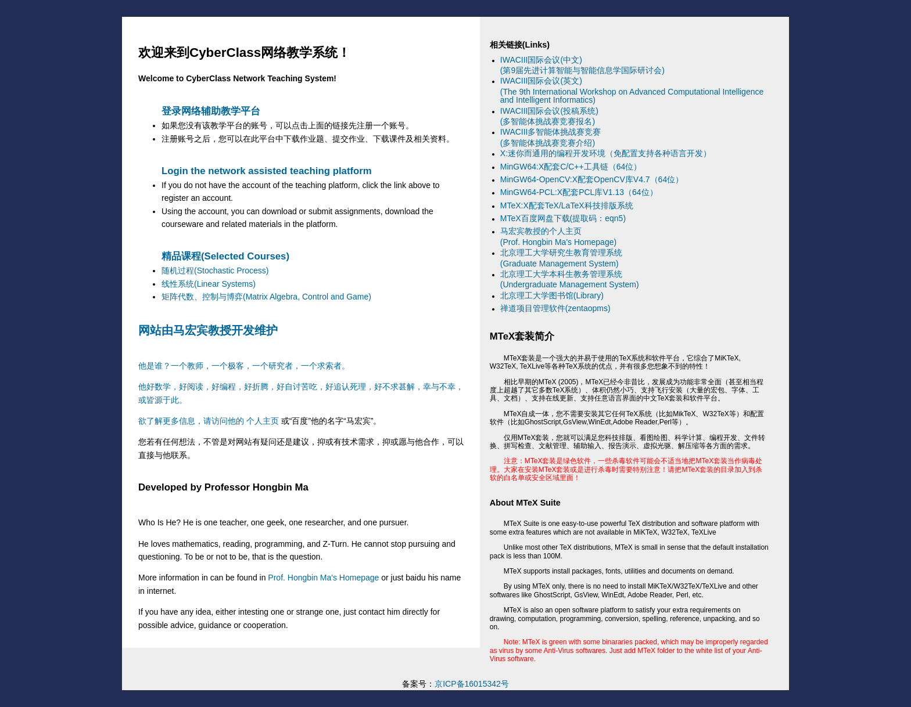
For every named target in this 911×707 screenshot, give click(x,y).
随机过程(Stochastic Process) (215, 270)
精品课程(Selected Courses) (225, 256)
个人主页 (262, 420)
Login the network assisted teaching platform (267, 170)
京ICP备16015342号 (472, 683)
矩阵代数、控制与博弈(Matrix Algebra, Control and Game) (266, 296)
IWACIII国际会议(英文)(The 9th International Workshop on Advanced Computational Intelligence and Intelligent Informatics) (631, 90)
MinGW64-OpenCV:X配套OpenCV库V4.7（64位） (591, 179)
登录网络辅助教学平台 (211, 111)
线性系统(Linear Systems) (209, 283)
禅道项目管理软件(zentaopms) (555, 308)
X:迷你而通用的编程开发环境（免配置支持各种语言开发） (605, 153)
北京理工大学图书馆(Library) (552, 295)
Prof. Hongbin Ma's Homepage (323, 577)
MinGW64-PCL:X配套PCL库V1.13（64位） (579, 192)
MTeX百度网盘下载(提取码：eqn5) (563, 218)
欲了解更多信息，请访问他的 (192, 420)
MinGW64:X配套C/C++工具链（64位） (571, 166)
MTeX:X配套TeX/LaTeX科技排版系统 (566, 205)
